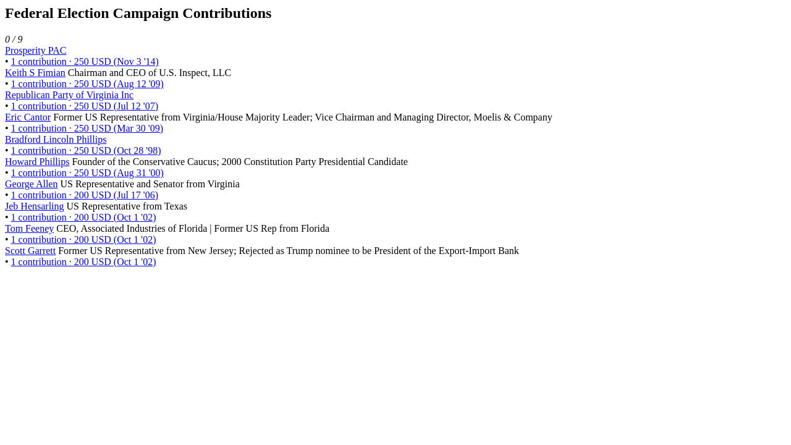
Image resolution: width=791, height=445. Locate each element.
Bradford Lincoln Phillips (55, 139)
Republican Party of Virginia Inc (69, 95)
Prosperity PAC (35, 50)
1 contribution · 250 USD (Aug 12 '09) (87, 83)
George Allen (31, 184)
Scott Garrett (30, 250)
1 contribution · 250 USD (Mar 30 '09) (87, 128)
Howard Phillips (37, 161)
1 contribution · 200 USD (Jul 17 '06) (84, 195)
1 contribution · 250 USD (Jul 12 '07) (84, 106)
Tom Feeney (29, 228)
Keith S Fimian (35, 72)
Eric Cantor (28, 117)
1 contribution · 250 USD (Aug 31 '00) (87, 172)
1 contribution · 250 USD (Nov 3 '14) (85, 61)
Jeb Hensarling (34, 206)
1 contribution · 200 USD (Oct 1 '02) (83, 217)
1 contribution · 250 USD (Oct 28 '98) (86, 150)
